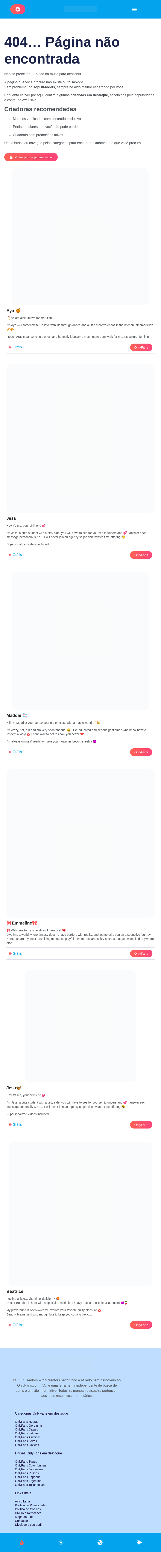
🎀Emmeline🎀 (21, 923)
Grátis (17, 347)
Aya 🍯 (13, 310)
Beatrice (14, 1291)
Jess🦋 (13, 1087)
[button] (134, 9)
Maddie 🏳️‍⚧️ (17, 715)
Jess (11, 518)
